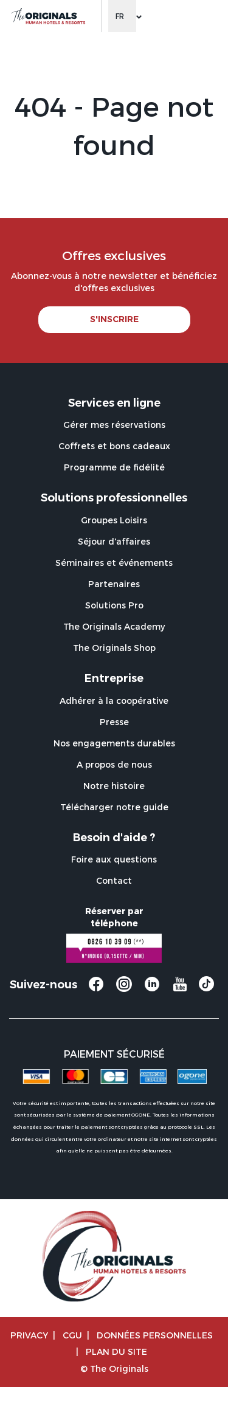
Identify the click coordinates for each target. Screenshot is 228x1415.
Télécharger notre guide (114, 807)
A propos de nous (114, 764)
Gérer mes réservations (114, 424)
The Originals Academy (114, 626)
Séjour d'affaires (114, 541)
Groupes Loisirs (114, 520)
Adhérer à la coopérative (114, 700)
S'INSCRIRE (114, 319)
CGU (72, 1335)
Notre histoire (114, 785)
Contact (114, 880)
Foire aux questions (114, 859)
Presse (114, 722)
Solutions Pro (114, 605)
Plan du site (116, 1351)
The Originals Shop (114, 647)
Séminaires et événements (114, 562)
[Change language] (122, 16)
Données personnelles (155, 1335)
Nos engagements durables (114, 743)
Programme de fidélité (114, 467)
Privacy (29, 1335)
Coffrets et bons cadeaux (114, 446)
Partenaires (114, 584)
